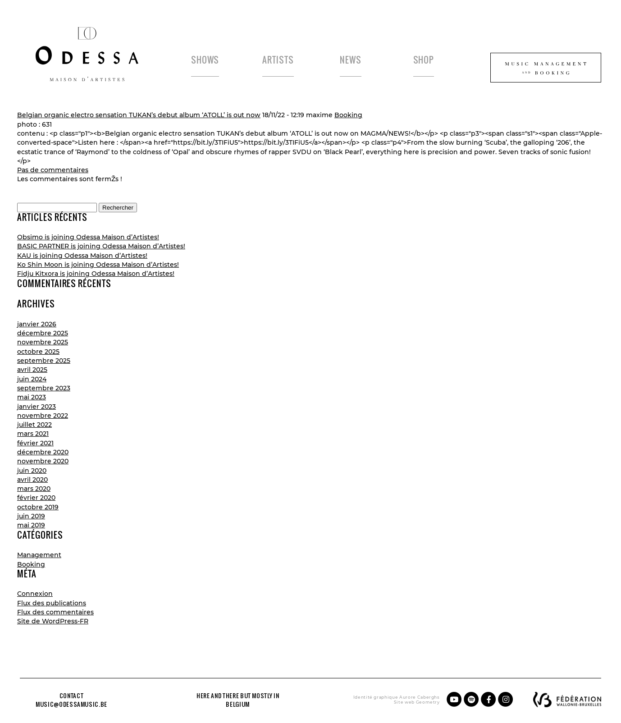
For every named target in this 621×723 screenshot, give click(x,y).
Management (39, 555)
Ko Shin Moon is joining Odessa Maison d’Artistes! (98, 265)
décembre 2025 (42, 333)
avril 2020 (32, 480)
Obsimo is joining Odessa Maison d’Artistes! (88, 237)
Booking (348, 115)
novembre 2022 (42, 416)
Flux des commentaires (55, 612)
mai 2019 (31, 525)
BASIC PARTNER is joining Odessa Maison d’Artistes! (101, 246)
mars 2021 (33, 434)
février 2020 (36, 498)
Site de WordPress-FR (52, 621)
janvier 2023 (36, 407)
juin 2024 (31, 379)
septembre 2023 (43, 388)
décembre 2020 (42, 452)
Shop (423, 60)
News (350, 60)
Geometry (428, 702)
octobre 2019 (38, 507)
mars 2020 (33, 489)
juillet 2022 (34, 425)
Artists (278, 60)
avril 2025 (32, 370)
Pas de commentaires (52, 170)
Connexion (35, 594)
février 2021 (35, 443)
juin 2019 (31, 516)
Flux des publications (51, 603)
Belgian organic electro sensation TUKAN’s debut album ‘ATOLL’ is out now (138, 115)
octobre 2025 (38, 352)
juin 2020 (31, 471)
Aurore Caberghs (419, 697)
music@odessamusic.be (71, 704)
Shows (205, 60)
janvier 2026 (36, 324)
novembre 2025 (42, 342)
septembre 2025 (43, 361)
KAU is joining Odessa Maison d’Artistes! (82, 256)
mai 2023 (31, 397)
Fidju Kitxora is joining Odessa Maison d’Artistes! (95, 274)
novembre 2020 (42, 461)
